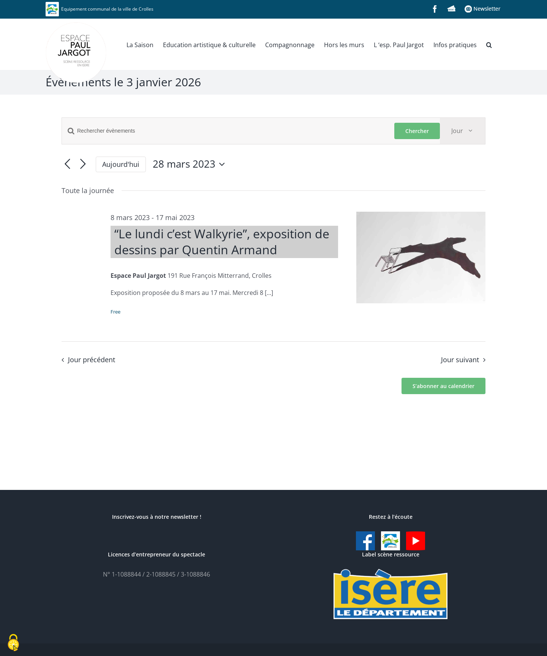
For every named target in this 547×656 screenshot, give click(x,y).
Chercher (417, 131)
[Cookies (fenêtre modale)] (13, 643)
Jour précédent (91, 359)
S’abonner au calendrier (443, 386)
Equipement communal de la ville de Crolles (99, 9)
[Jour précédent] (67, 164)
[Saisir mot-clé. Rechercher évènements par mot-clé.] (228, 131)
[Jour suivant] (83, 164)
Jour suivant (460, 359)
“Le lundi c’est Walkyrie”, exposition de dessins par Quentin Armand (221, 241)
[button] (489, 44)
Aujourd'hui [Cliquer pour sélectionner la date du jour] (120, 164)
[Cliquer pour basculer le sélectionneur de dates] (191, 164)
